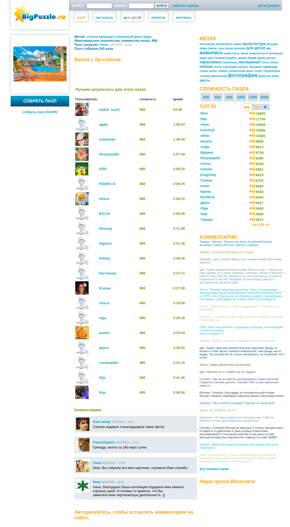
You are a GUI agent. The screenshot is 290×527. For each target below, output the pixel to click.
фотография (242, 75)
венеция (272, 44)
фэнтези (264, 75)
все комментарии (214, 469)
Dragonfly (208, 175)
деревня (240, 48)
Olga (204, 208)
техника (205, 76)
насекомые (230, 62)
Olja (102, 378)
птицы (204, 70)
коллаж (220, 57)
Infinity (104, 258)
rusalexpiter (108, 363)
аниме (237, 44)
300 (206, 97)
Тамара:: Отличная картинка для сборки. (227, 252)
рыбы (213, 70)
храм (275, 76)
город (212, 48)
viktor (205, 136)
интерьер (276, 53)
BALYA (104, 214)
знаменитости (258, 53)
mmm (204, 186)
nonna (205, 164)
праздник (255, 66)
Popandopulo (104, 442)
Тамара (206, 219)
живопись (211, 52)
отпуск (92, 37)
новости (158, 17)
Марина (206, 152)
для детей (255, 48)
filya (102, 392)
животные (231, 53)
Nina (204, 113)
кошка (242, 57)
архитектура (254, 44)
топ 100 (258, 225)
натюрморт (250, 62)
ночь (265, 62)
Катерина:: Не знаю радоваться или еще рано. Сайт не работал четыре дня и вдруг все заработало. (237, 419)
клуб (81, 17)
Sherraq (105, 228)
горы (221, 48)
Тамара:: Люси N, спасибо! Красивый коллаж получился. (238, 340)
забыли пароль (186, 5)
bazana (206, 141)
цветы (205, 80)
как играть (104, 17)
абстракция (207, 44)
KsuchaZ (207, 130)
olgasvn (105, 243)
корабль (231, 57)
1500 (252, 97)
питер (217, 66)
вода (147, 37)
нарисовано (211, 62)
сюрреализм (271, 70)
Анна (104, 45)
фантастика (219, 76)
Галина (206, 180)
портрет (243, 66)
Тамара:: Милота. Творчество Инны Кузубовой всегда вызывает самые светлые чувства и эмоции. (236, 243)
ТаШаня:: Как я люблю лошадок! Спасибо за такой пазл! (237, 403)
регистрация (268, 5)
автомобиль (224, 44)
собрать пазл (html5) (40, 112)
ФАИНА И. (107, 184)
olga (102, 318)
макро (261, 57)
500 (217, 97)
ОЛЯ (102, 169)
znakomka (107, 139)
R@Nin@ (207, 197)
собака (222, 70)
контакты (184, 17)
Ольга (104, 303)
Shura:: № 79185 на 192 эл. (218, 410)
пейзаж (206, 66)
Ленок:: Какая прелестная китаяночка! (225, 364)
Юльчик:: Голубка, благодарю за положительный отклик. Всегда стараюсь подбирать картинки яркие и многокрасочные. (242, 394)
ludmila (206, 169)
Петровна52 (109, 154)
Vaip (203, 214)
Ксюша (104, 288)
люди (251, 58)
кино (211, 57)
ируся (104, 348)
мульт (271, 57)
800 (229, 97)
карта (203, 57)
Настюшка (107, 273)
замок (244, 53)
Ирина (205, 191)
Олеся (104, 199)
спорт (258, 70)
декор (229, 48)
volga (204, 147)
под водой (229, 66)
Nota (96, 482)
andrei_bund (109, 110)
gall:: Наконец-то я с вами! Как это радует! (228, 371)
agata (103, 124)
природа (106, 37)
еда (268, 48)
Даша (204, 203)
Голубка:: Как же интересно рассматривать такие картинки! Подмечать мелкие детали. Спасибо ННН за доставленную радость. (239, 382)
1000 (241, 97)
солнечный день (128, 37)
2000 (264, 97)
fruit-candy (101, 422)
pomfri (104, 333)
